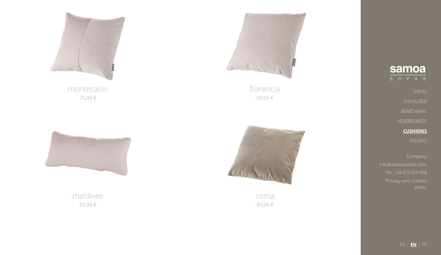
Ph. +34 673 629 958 (406, 173)
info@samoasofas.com (403, 165)
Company (416, 156)
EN (414, 245)
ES (402, 244)
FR (424, 244)
